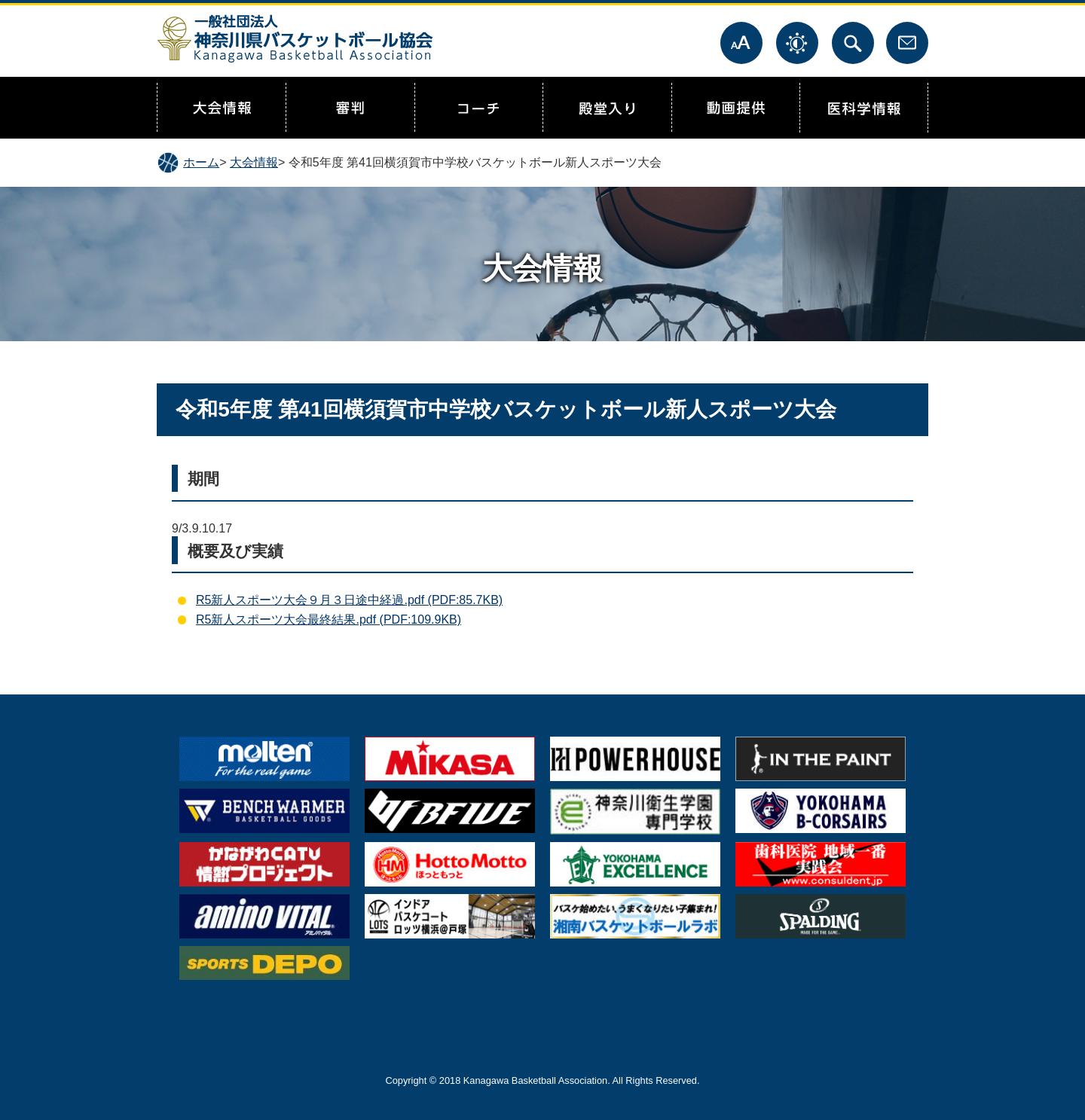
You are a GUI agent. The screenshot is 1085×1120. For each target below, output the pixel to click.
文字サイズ (741, 43)
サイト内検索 (853, 43)
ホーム (201, 162)
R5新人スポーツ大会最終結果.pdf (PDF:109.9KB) (328, 619)
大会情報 (254, 162)
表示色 (797, 43)
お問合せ (907, 43)
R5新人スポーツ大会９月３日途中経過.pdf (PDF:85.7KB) (349, 600)
